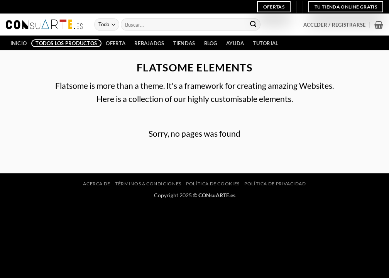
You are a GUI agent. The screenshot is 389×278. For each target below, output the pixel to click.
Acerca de (96, 183)
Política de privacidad (275, 183)
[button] (334, 25)
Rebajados (149, 43)
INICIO (18, 43)
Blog (210, 43)
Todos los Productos (66, 43)
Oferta (115, 43)
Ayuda (235, 43)
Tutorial (265, 43)
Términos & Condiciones (148, 183)
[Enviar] (253, 24)
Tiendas (184, 43)
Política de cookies (213, 183)
